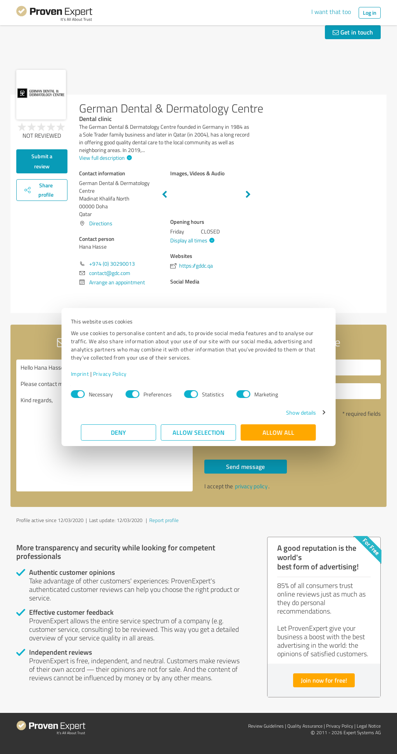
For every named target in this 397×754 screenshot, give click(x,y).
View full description (104, 157)
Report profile (164, 520)
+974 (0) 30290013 (112, 263)
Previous (164, 195)
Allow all (278, 432)
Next (248, 195)
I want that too (331, 11)
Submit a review (41, 161)
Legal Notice (369, 726)
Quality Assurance (305, 726)
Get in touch (353, 32)
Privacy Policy (120, 373)
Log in (369, 12)
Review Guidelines (266, 726)
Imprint (90, 373)
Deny (118, 432)
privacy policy (251, 486)
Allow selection (198, 432)
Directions (100, 223)
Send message (245, 466)
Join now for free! (324, 680)
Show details (291, 412)
